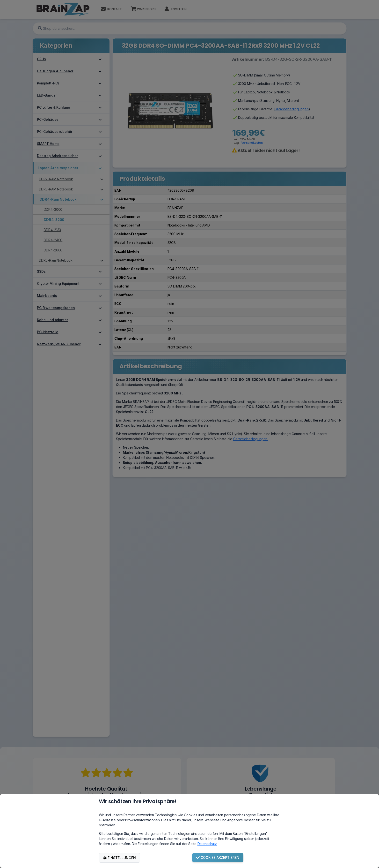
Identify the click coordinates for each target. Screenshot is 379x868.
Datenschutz (207, 844)
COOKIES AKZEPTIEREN (217, 857)
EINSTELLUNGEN (119, 858)
